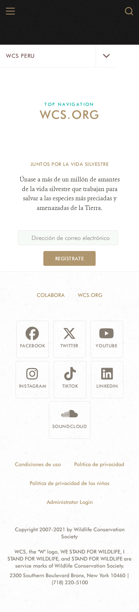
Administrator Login (70, 502)
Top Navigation (69, 104)
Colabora (50, 295)
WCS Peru (20, 56)
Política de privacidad (99, 464)
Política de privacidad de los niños (69, 483)
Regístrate (69, 258)
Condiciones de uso (38, 464)
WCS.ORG (90, 295)
